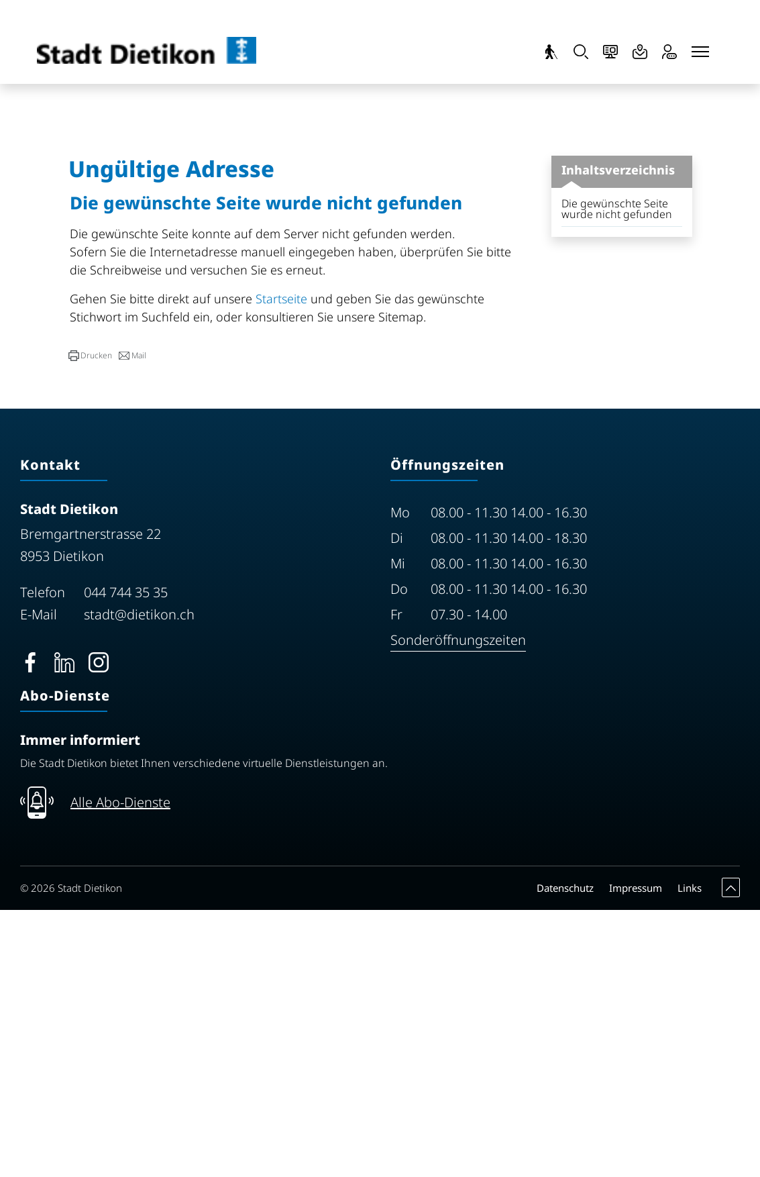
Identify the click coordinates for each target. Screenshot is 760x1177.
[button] (90, 622)
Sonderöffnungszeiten (458, 907)
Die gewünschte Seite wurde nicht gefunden (616, 476)
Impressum (635, 1155)
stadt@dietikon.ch (139, 881)
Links (689, 1155)
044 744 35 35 (126, 859)
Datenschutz (565, 1155)
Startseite (281, 566)
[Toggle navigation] (700, 51)
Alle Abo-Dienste (120, 1069)
